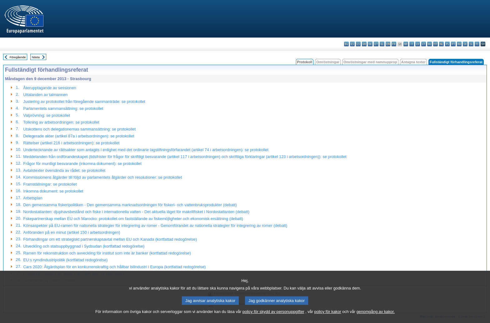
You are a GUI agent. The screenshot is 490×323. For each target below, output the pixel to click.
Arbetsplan (32, 198)
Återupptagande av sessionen (49, 87)
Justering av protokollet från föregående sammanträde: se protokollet (84, 101)
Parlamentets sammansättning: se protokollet (63, 108)
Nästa (36, 57)
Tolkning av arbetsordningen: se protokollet (61, 122)
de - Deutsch (370, 44)
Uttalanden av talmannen (45, 94)
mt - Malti (435, 44)
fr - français (394, 44)
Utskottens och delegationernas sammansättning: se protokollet (79, 129)
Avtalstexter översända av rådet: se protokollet (64, 170)
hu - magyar (429, 44)
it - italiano (411, 44)
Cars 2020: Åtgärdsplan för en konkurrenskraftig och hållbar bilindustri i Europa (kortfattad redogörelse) (114, 266)
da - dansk (364, 44)
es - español (352, 44)
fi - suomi (477, 44)
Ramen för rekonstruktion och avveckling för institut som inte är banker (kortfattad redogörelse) (107, 253)
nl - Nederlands (441, 44)
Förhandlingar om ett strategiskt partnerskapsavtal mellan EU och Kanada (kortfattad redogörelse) (110, 239)
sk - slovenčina (465, 44)
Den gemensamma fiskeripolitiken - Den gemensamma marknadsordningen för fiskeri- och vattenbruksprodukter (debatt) (130, 205)
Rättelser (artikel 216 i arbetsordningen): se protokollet (71, 143)
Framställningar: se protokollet (50, 184)
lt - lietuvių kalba (423, 44)
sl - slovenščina (471, 44)
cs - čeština (358, 44)
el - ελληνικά (382, 44)
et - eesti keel (376, 44)
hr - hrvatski (405, 44)
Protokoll (304, 62)
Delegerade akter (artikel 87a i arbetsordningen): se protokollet (78, 136)
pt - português (453, 44)
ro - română (459, 44)
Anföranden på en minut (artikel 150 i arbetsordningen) (71, 232)
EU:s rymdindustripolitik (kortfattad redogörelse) (65, 260)
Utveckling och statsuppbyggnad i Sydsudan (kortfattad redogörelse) (83, 246)
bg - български (346, 44)
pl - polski (447, 44)
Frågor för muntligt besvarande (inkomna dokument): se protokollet (82, 163)
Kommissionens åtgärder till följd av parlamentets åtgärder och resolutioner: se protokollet (102, 177)
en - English (388, 44)
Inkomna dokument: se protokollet (53, 191)
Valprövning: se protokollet (46, 115)
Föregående (18, 57)
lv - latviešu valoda (417, 44)
